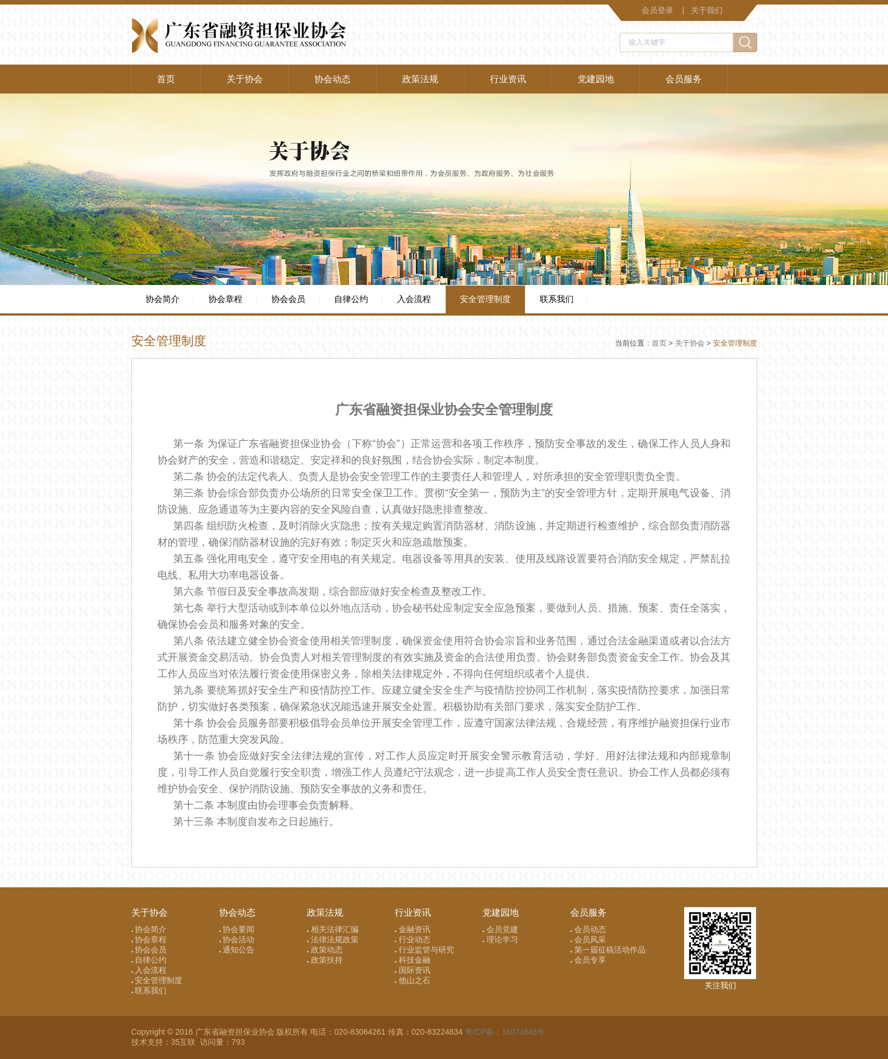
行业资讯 (508, 79)
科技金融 (412, 959)
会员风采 (588, 939)
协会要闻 (237, 929)
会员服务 (683, 79)
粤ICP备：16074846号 (505, 1031)
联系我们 (557, 299)
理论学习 (500, 939)
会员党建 (500, 929)
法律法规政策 (332, 939)
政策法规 (420, 79)
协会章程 (225, 299)
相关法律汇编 (332, 929)
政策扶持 (325, 959)
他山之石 (412, 980)
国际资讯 (412, 970)
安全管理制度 (485, 299)
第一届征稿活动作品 (608, 949)
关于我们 (707, 10)
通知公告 (237, 949)
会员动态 (588, 929)
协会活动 (237, 939)
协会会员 (288, 299)
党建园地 (596, 79)
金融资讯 (412, 929)
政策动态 (325, 949)
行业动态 (412, 939)
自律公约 (351, 299)
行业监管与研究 (424, 949)
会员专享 (588, 959)
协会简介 (163, 299)
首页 (166, 79)
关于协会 (245, 79)
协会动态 (332, 79)
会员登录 (657, 10)
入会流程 (414, 299)
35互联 (184, 1042)
